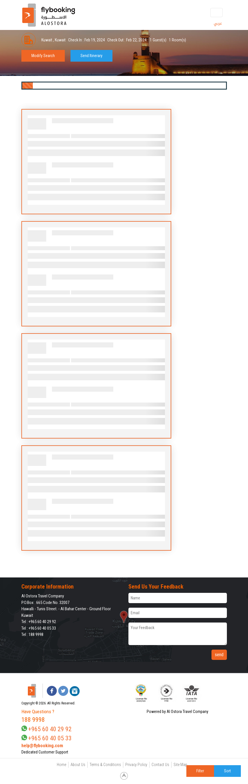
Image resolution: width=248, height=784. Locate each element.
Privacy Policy (136, 764)
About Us (77, 764)
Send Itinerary (91, 55)
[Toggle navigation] (216, 12)
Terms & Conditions (105, 764)
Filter (200, 771)
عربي (218, 23)
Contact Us (160, 764)
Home (61, 764)
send (219, 654)
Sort (227, 771)
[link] (215, 692)
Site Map (180, 764)
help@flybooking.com (42, 745)
